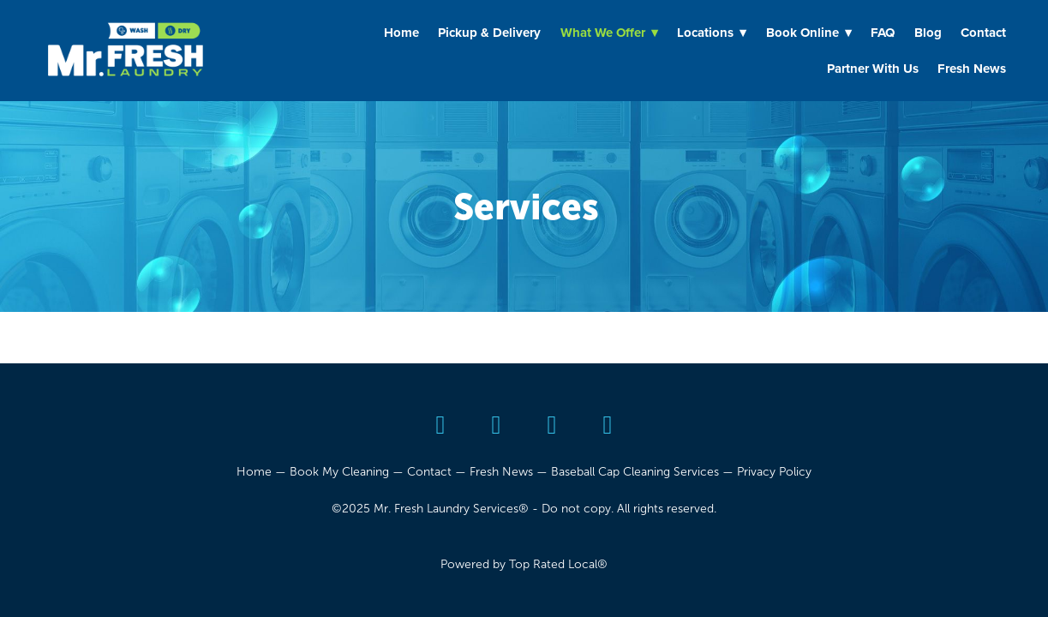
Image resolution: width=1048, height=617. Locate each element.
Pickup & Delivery (489, 32)
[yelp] (441, 425)
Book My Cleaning (339, 471)
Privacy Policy (774, 471)
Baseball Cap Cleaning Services (635, 471)
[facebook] (496, 425)
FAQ (883, 32)
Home (401, 32)
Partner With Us (873, 68)
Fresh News (971, 68)
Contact (983, 32)
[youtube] (552, 425)
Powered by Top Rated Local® (524, 564)
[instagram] (608, 425)
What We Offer (609, 32)
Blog (928, 32)
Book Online (809, 32)
